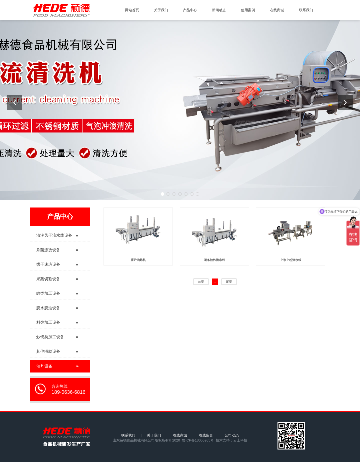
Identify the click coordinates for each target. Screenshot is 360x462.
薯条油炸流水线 (214, 260)
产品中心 (190, 10)
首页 (201, 282)
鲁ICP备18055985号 (198, 440)
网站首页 (132, 10)
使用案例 (248, 10)
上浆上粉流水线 (290, 260)
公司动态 (232, 435)
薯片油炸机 (138, 260)
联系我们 (306, 10)
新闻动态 (219, 10)
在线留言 (206, 435)
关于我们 (161, 10)
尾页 (229, 282)
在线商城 (277, 10)
